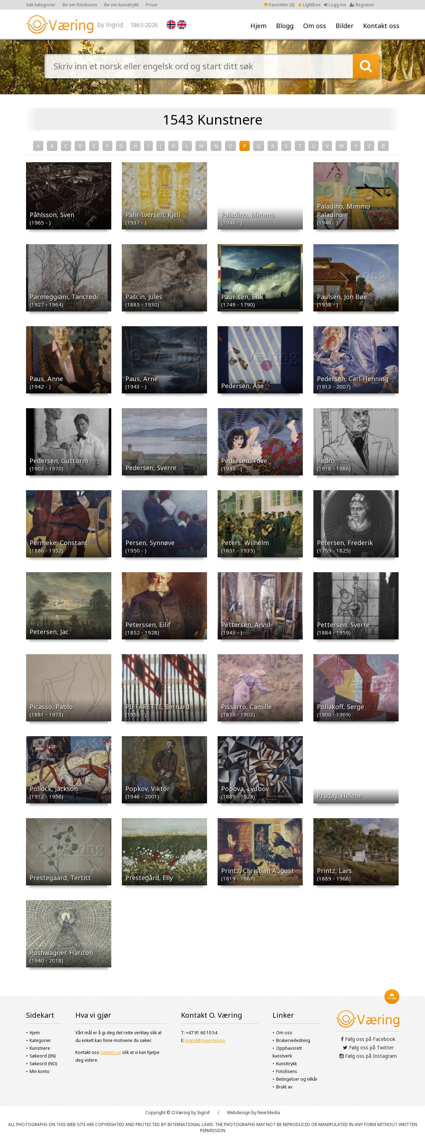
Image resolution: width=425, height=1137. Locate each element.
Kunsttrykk (286, 1064)
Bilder (345, 25)
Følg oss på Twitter (368, 1047)
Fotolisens (286, 1071)
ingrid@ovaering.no (205, 1040)
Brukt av (284, 1087)
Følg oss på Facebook (368, 1039)
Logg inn (335, 5)
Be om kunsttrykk (121, 5)
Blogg (285, 25)
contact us (110, 1052)
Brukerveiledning (293, 1040)
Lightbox (309, 5)
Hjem (258, 25)
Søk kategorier (41, 5)
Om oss (314, 25)
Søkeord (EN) (43, 1056)
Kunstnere (40, 1048)
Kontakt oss (381, 25)
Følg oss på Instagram (368, 1056)
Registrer (362, 5)
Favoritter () (279, 5)
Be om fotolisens (80, 5)
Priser (152, 5)
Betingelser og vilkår (297, 1079)
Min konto (40, 1071)
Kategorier (40, 1040)
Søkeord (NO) (43, 1064)
